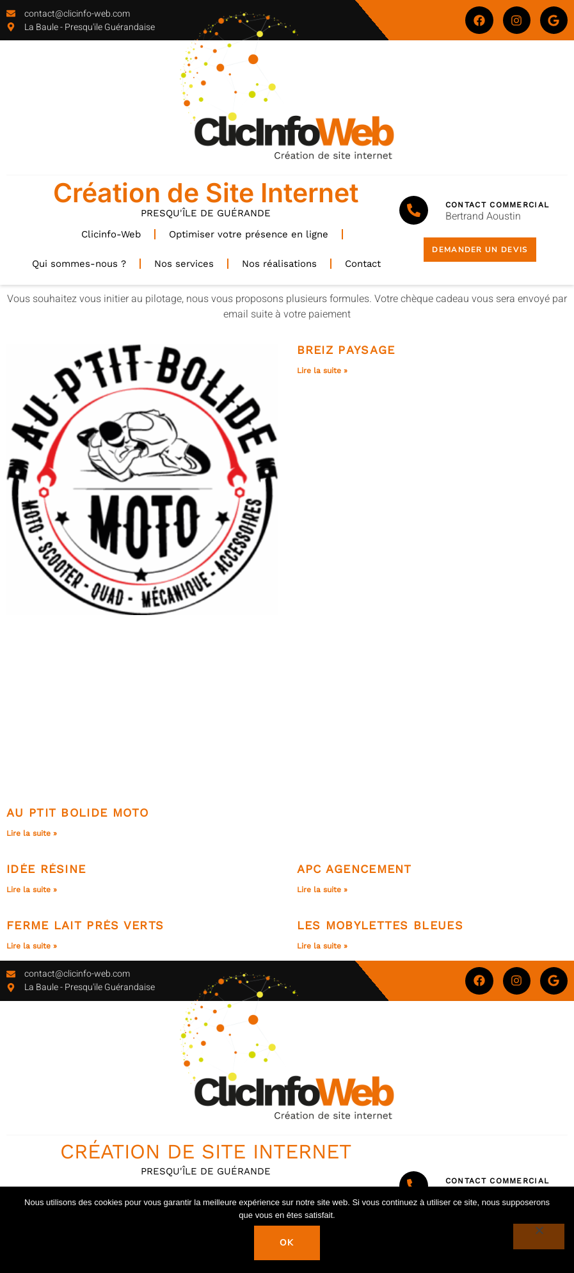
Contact (363, 263)
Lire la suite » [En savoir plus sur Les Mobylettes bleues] (322, 945)
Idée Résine (46, 869)
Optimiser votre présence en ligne (248, 234)
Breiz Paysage (346, 349)
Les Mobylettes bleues (380, 925)
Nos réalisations (279, 263)
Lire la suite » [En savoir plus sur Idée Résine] (31, 889)
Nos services (184, 263)
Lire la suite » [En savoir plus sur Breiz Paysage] (322, 370)
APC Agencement (354, 869)
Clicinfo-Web (111, 234)
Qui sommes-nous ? (79, 263)
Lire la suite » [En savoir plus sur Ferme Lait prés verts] (31, 945)
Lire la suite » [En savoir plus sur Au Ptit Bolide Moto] (31, 833)
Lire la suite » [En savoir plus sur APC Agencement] (322, 889)
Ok (287, 1243)
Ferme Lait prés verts (85, 925)
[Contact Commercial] (413, 210)
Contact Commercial (497, 204)
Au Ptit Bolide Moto (77, 812)
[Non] (538, 1236)
